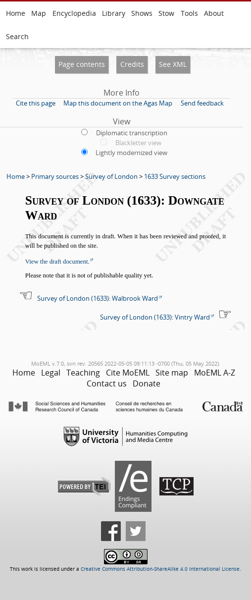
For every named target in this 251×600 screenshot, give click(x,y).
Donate (146, 383)
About (214, 13)
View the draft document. (57, 261)
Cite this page (35, 103)
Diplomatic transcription (131, 132)
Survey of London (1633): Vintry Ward (155, 317)
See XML (173, 64)
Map (38, 13)
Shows (141, 13)
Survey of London (111, 176)
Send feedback (202, 103)
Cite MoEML (128, 372)
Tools (189, 13)
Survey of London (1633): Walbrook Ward (97, 298)
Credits (132, 64)
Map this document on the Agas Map (117, 103)
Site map (171, 372)
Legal (50, 372)
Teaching (83, 372)
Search (17, 36)
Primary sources (55, 176)
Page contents (81, 64)
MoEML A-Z (214, 372)
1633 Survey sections (174, 176)
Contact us (107, 383)
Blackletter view (138, 142)
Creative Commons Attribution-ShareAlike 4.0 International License (160, 569)
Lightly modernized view (131, 152)
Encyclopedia (74, 13)
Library (113, 13)
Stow (166, 13)
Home (15, 13)
